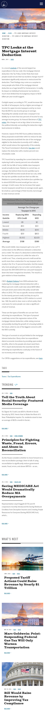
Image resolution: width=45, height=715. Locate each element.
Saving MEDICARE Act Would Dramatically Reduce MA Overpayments (20, 491)
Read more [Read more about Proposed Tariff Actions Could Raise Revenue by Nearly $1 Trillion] (7, 593)
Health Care (18, 482)
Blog (11, 482)
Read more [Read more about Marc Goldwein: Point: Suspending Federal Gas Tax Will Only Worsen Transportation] (7, 653)
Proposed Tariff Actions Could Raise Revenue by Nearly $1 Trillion (21, 583)
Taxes (18, 573)
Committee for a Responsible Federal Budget (4, 4)
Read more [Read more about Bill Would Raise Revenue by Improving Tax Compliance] (7, 708)
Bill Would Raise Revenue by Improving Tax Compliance (17, 698)
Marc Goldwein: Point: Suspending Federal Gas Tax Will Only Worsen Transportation (22, 640)
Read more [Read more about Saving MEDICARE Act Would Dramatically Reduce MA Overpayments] (5, 523)
